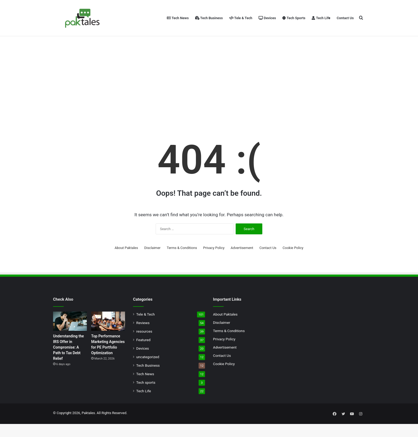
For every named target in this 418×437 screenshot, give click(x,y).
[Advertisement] (209, 90)
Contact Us (345, 18)
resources (144, 346)
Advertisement (242, 262)
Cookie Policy (293, 262)
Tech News (178, 18)
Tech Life (321, 18)
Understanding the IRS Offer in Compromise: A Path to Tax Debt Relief (68, 361)
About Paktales (126, 262)
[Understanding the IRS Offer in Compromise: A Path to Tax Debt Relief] (70, 335)
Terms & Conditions (182, 262)
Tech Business (209, 18)
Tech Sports (293, 18)
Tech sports (145, 397)
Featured (143, 354)
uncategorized (147, 371)
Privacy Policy (213, 262)
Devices (267, 18)
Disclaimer (152, 262)
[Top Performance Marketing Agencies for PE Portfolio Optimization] (108, 335)
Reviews (143, 337)
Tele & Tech (240, 18)
